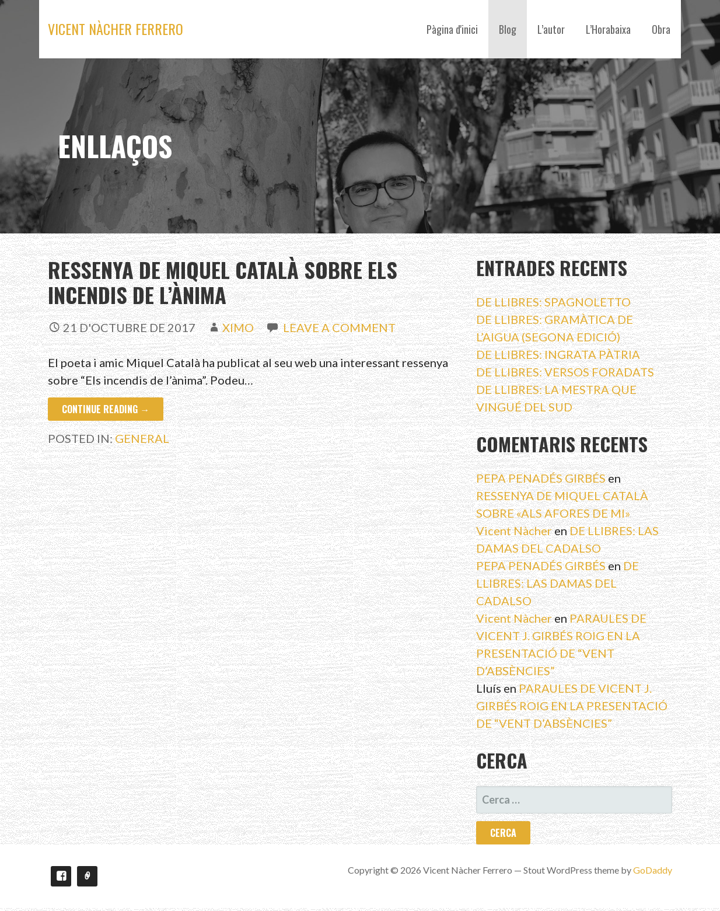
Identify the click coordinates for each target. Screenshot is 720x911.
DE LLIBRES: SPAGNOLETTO (553, 302)
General (142, 438)
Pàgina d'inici (452, 29)
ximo (238, 327)
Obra (661, 29)
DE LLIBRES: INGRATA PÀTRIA (558, 354)
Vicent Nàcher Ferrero (115, 28)
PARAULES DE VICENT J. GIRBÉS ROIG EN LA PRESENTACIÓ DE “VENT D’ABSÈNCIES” (571, 705)
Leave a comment (339, 327)
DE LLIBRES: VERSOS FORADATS (565, 372)
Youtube (87, 876)
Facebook (61, 876)
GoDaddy (652, 869)
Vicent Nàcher (514, 530)
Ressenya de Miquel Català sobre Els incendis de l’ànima (222, 282)
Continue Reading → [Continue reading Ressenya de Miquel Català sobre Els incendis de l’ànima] (105, 409)
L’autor (551, 29)
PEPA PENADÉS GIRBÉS (541, 478)
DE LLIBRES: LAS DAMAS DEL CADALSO (557, 583)
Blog (507, 29)
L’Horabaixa (608, 29)
